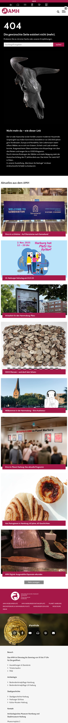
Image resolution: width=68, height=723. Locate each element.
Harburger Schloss (41, 606)
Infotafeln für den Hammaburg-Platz (20, 308)
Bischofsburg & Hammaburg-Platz (16, 606)
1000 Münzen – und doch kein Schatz (20, 362)
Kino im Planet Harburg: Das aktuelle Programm (24, 450)
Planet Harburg (55, 603)
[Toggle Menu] (64, 11)
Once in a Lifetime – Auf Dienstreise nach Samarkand (26, 234)
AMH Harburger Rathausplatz (33, 603)
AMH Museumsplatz (10, 603)
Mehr (5, 609)
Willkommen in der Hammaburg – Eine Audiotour (25, 396)
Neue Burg (57, 606)
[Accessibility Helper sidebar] (65, 8)
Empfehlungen (46, 39)
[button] (58, 11)
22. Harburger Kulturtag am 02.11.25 (19, 274)
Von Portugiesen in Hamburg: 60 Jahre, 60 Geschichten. (27, 502)
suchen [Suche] (58, 44)
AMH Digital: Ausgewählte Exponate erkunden (23, 549)
